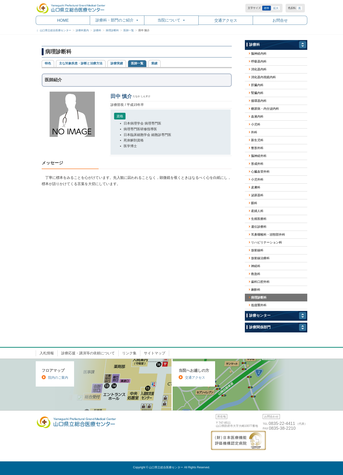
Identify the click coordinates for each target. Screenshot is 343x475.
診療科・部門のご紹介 (117, 20)
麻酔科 (255, 289)
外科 (254, 132)
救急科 (255, 274)
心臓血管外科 (260, 171)
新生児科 (257, 140)
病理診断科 (259, 297)
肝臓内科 (257, 85)
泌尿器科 (257, 195)
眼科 (254, 203)
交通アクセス (225, 20)
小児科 (255, 124)
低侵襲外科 (259, 305)
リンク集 (129, 353)
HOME (63, 20)
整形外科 (257, 148)
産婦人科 (257, 211)
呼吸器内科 (259, 61)
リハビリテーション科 (266, 242)
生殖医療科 (259, 219)
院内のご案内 (58, 377)
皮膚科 (255, 187)
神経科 (255, 266)
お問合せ (280, 20)
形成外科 (257, 163)
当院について (171, 20)
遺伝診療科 (259, 226)
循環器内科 (259, 101)
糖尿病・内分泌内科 (265, 108)
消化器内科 (259, 69)
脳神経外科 (259, 156)
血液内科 (257, 116)
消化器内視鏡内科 (263, 77)
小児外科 (257, 179)
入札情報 (47, 353)
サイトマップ (154, 353)
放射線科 (257, 250)
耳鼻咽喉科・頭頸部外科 (268, 234)
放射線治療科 (260, 258)
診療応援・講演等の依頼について (88, 353)
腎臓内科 (257, 93)
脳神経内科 (259, 53)
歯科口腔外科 (260, 282)
